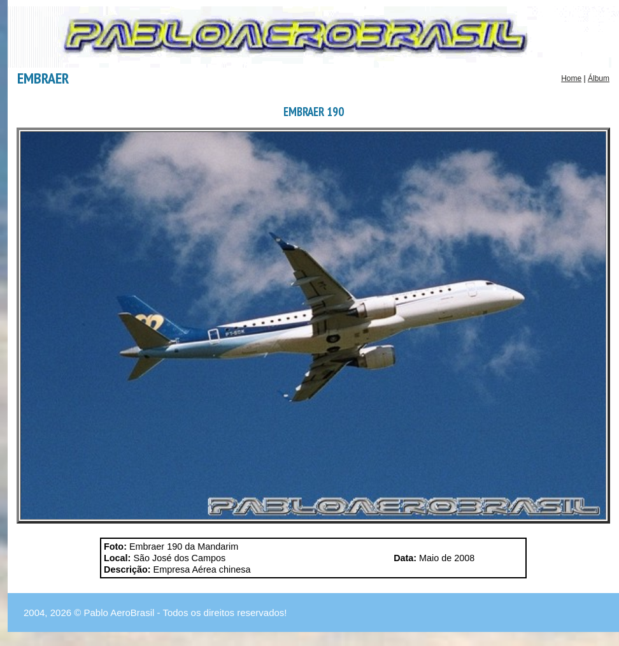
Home (571, 78)
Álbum (598, 78)
